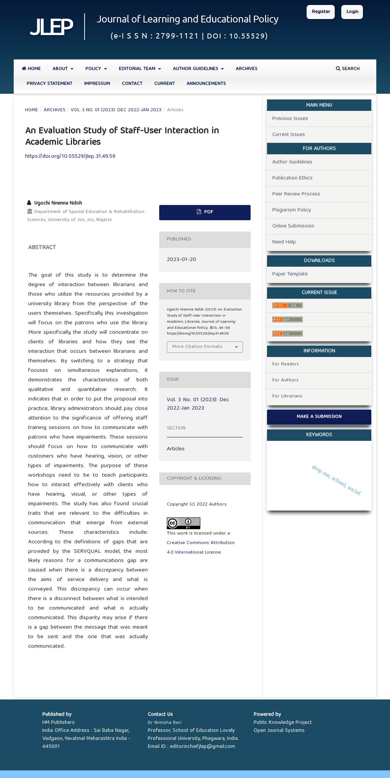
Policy (93, 69)
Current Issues (288, 134)
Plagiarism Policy (291, 210)
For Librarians (287, 396)
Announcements (206, 84)
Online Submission (293, 226)
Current (164, 84)
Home (31, 69)
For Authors (285, 380)
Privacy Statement (49, 84)
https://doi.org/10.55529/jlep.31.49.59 (70, 157)
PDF (208, 212)
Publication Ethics (292, 178)
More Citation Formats (197, 347)
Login (352, 12)
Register (321, 12)
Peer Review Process (296, 194)
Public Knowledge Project (283, 722)
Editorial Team (138, 69)
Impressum (97, 84)
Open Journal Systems (279, 730)
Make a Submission (319, 417)
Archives (246, 69)
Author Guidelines (196, 69)
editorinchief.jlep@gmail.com (202, 746)
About (61, 69)
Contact (132, 84)
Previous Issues (290, 118)
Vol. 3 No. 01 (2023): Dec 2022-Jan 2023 (116, 110)
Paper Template (290, 274)
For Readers (285, 364)
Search (348, 69)
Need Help (284, 242)
